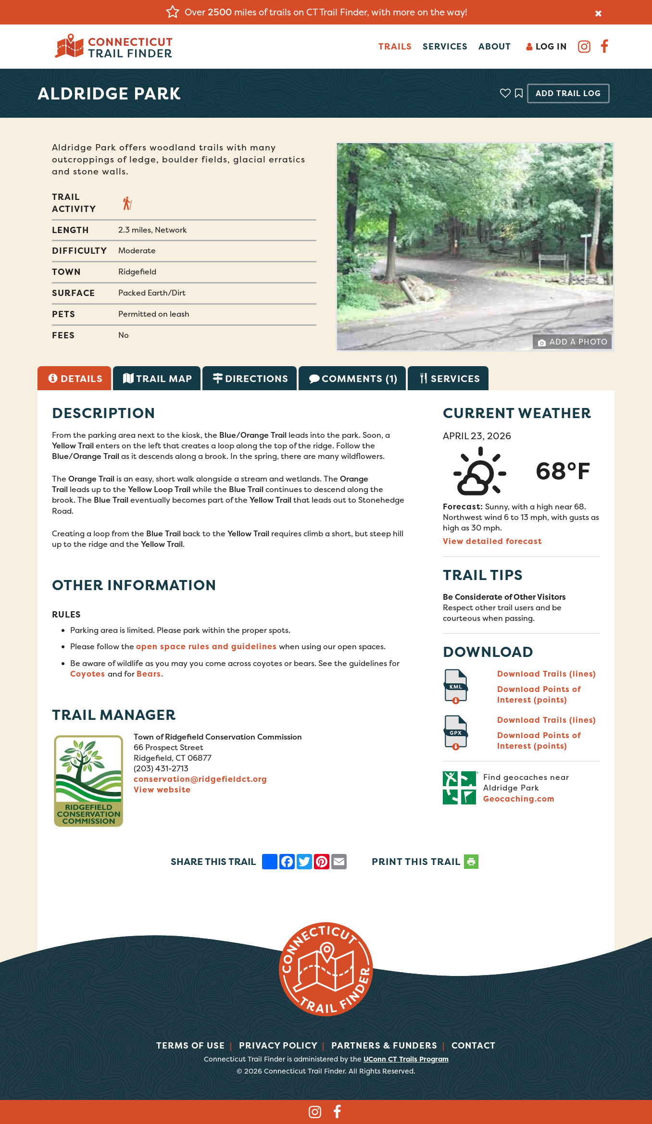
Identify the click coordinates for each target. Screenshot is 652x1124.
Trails (395, 46)
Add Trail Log (568, 93)
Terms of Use (190, 1045)
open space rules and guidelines (206, 646)
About (494, 46)
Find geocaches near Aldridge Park (526, 782)
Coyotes (89, 673)
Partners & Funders (384, 1045)
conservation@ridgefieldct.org (200, 779)
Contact (473, 1045)
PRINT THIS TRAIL (425, 861)
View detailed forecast (492, 541)
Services (445, 46)
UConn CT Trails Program (406, 1059)
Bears (149, 673)
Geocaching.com (519, 798)
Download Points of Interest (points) (538, 694)
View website (162, 789)
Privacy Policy (278, 1045)
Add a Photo (573, 341)
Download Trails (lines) (546, 673)
